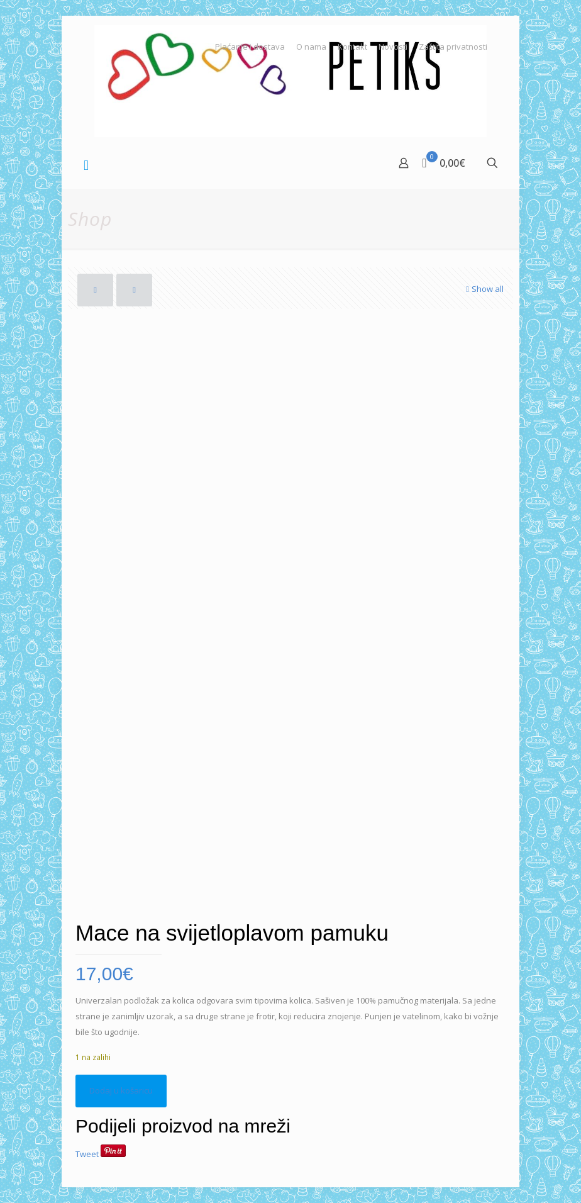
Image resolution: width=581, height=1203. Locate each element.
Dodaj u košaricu (121, 1090)
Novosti (393, 47)
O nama (311, 47)
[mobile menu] (86, 164)
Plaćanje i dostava (250, 47)
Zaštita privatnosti (453, 47)
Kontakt (352, 47)
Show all (483, 288)
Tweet (87, 1154)
